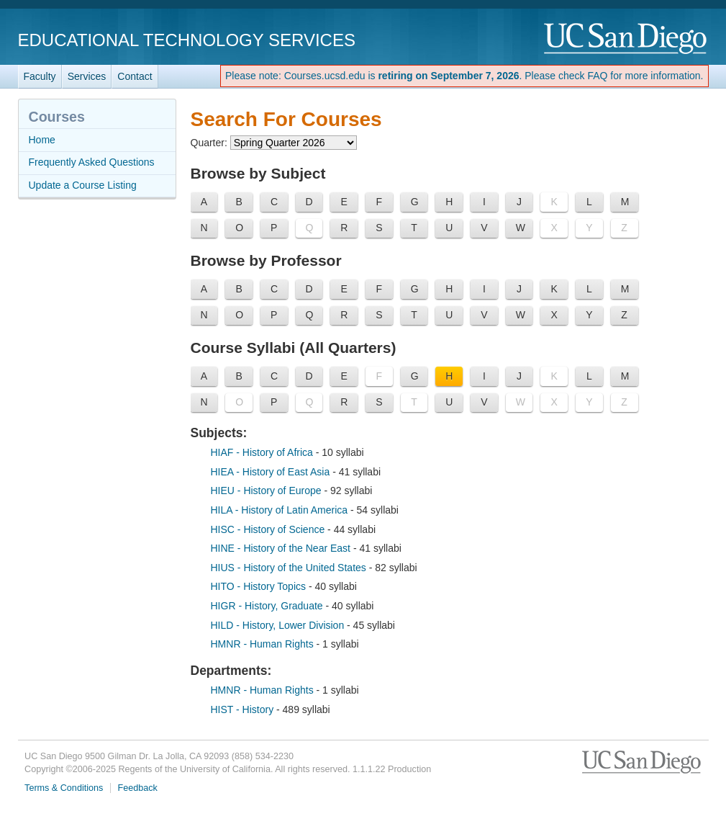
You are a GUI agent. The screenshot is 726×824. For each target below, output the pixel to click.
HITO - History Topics (260, 586)
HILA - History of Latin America (281, 510)
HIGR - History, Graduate (268, 606)
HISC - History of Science (269, 529)
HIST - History (244, 709)
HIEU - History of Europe (268, 490)
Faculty (40, 76)
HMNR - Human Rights (264, 644)
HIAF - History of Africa (263, 452)
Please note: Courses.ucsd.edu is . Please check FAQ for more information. (464, 75)
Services (87, 76)
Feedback (138, 788)
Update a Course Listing (83, 185)
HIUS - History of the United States (290, 567)
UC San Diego (626, 39)
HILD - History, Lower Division (279, 625)
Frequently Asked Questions (92, 162)
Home (42, 139)
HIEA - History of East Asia (272, 472)
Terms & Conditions (63, 788)
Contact (134, 76)
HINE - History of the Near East (282, 548)
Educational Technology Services (186, 40)
